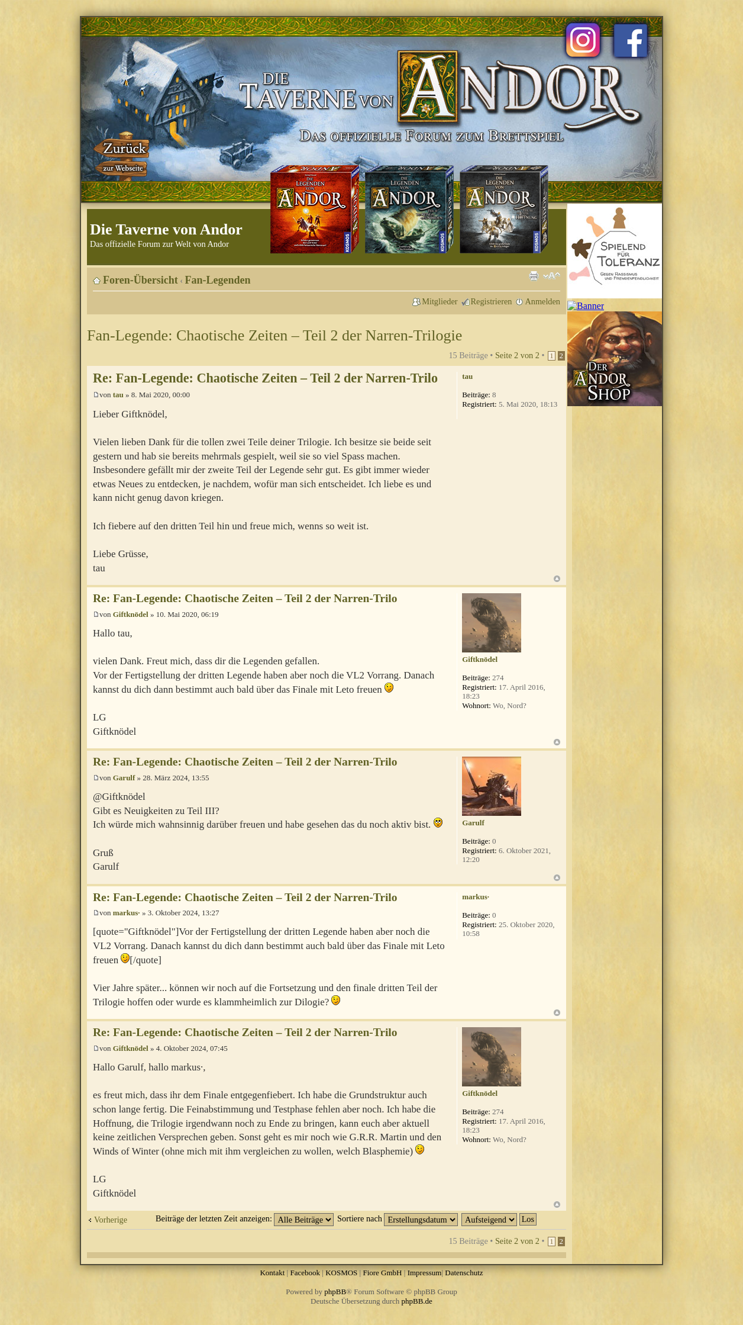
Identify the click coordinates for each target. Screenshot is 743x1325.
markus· (126, 912)
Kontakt (272, 1272)
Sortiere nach (397, 1218)
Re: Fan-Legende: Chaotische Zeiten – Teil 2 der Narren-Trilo (265, 378)
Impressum (425, 1272)
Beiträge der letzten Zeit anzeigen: (245, 1218)
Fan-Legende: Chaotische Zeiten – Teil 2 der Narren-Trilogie (274, 335)
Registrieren (491, 301)
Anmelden (542, 301)
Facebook (305, 1272)
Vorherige (110, 1219)
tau (118, 394)
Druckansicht (533, 276)
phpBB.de (417, 1301)
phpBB (335, 1291)
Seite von (517, 355)
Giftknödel (130, 614)
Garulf (124, 777)
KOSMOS (341, 1272)
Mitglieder (439, 301)
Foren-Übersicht (140, 280)
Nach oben (557, 578)
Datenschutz (464, 1272)
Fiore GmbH (382, 1272)
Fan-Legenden (218, 280)
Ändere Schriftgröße (551, 276)
